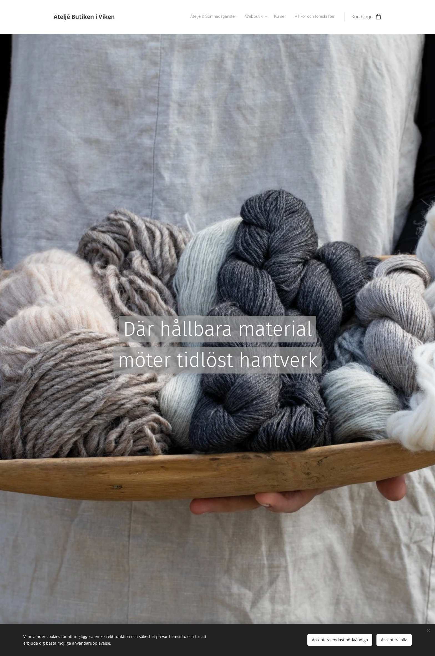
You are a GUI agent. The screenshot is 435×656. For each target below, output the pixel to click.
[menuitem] (305, 17)
